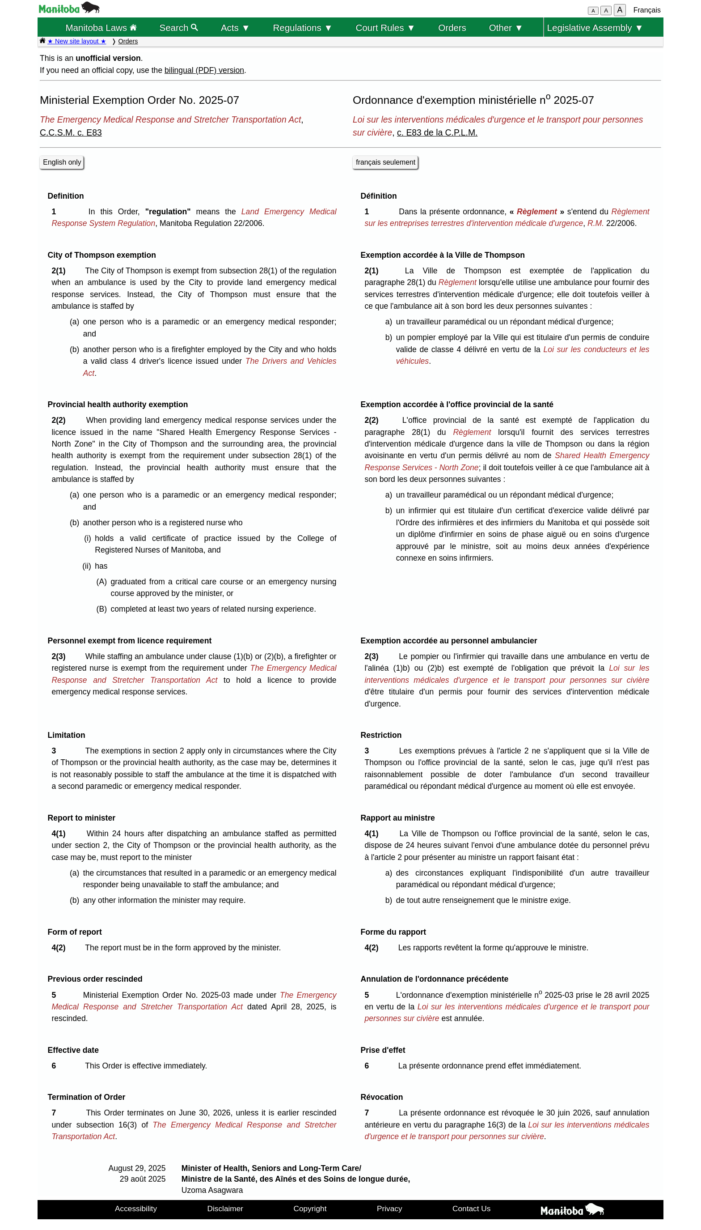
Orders (452, 27)
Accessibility (136, 1208)
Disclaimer (225, 1208)
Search (179, 27)
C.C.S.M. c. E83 (71, 132)
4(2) (60, 947)
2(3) (60, 656)
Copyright (310, 1208)
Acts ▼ (235, 27)
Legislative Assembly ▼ (595, 27)
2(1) (60, 270)
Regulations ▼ (303, 27)
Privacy (389, 1208)
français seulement (385, 162)
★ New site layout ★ (76, 41)
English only (62, 162)
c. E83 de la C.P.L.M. (437, 132)
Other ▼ (506, 27)
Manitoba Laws (100, 27)
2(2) (60, 420)
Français (647, 10)
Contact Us (471, 1208)
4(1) (60, 833)
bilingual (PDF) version (204, 70)
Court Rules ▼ (385, 27)
